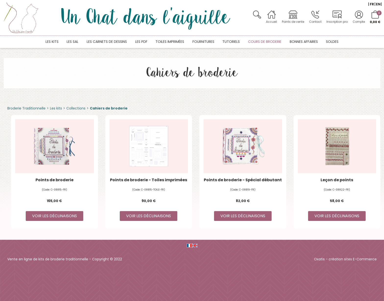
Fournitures (203, 41)
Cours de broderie (264, 41)
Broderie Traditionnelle (26, 108)
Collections (75, 108)
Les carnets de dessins (107, 41)
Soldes (332, 41)
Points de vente (293, 22)
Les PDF (141, 41)
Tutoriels (231, 41)
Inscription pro (337, 22)
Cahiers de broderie (109, 108)
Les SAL (72, 41)
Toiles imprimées (170, 41)
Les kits (52, 41)
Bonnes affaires (304, 41)
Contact (315, 22)
